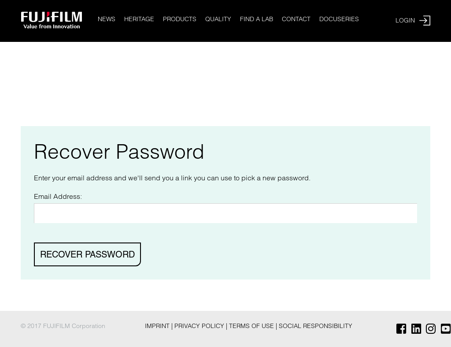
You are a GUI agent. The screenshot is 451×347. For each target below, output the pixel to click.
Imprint (158, 326)
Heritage (139, 19)
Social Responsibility (315, 326)
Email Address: (58, 196)
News (106, 19)
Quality (218, 19)
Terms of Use (252, 326)
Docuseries (339, 19)
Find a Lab (256, 19)
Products (179, 19)
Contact (296, 19)
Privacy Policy (200, 326)
